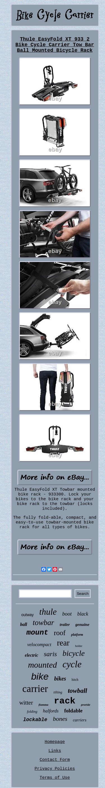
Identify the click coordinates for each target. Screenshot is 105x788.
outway (27, 614)
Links (54, 751)
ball (23, 624)
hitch (75, 680)
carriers (79, 720)
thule (48, 612)
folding (32, 711)
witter (26, 702)
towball (77, 690)
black (82, 614)
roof (60, 633)
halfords (51, 711)
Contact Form (54, 759)
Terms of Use (54, 777)
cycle (71, 664)
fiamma (43, 704)
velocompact (39, 644)
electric (31, 655)
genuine (82, 624)
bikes (60, 678)
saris (50, 654)
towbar (43, 622)
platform (77, 635)
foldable (73, 711)
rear (63, 642)
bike (39, 676)
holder (78, 645)
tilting (57, 692)
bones (60, 718)
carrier (35, 688)
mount (37, 632)
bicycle (73, 653)
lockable (35, 719)
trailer (65, 625)
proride (85, 704)
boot (67, 614)
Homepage (55, 742)
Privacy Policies (54, 768)
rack (65, 701)
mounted (42, 664)
